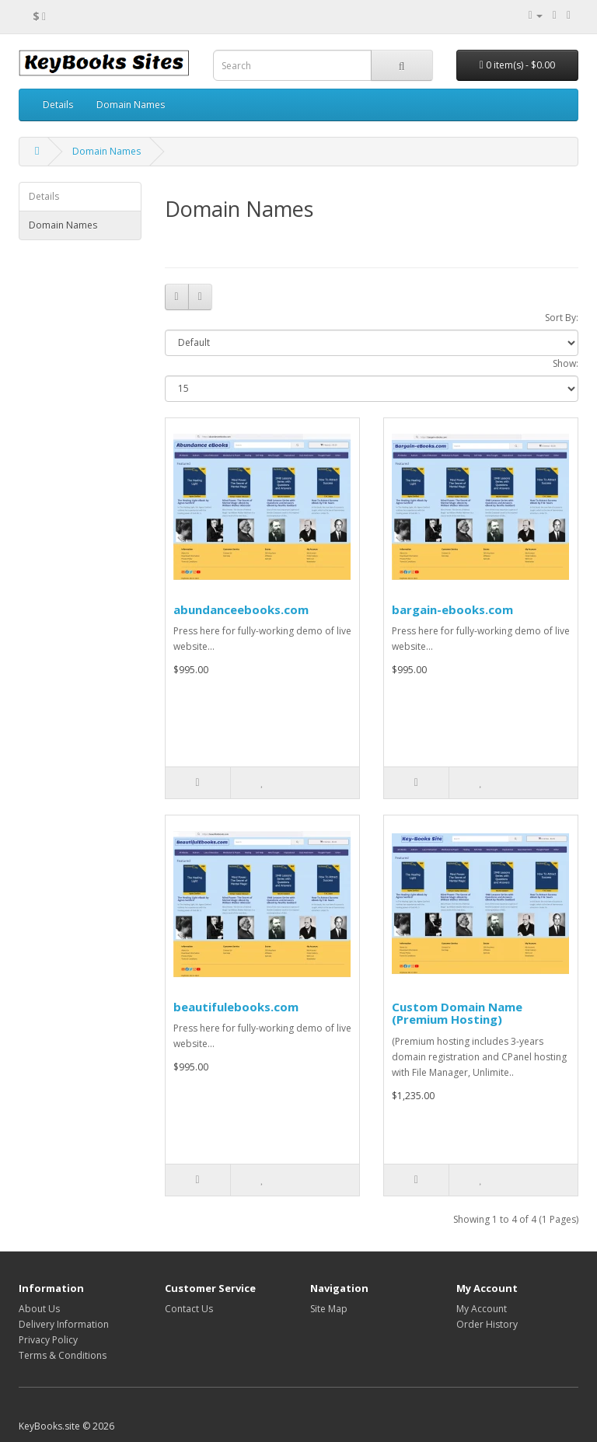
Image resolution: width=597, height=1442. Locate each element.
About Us (39, 1308)
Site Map (328, 1308)
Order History (487, 1324)
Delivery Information (64, 1324)
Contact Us (189, 1308)
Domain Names (130, 104)
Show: (565, 363)
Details (58, 104)
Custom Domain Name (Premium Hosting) (457, 1013)
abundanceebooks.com (241, 609)
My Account (481, 1308)
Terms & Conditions (62, 1355)
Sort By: (561, 317)
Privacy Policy (48, 1339)
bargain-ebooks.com (452, 609)
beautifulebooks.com (235, 1006)
